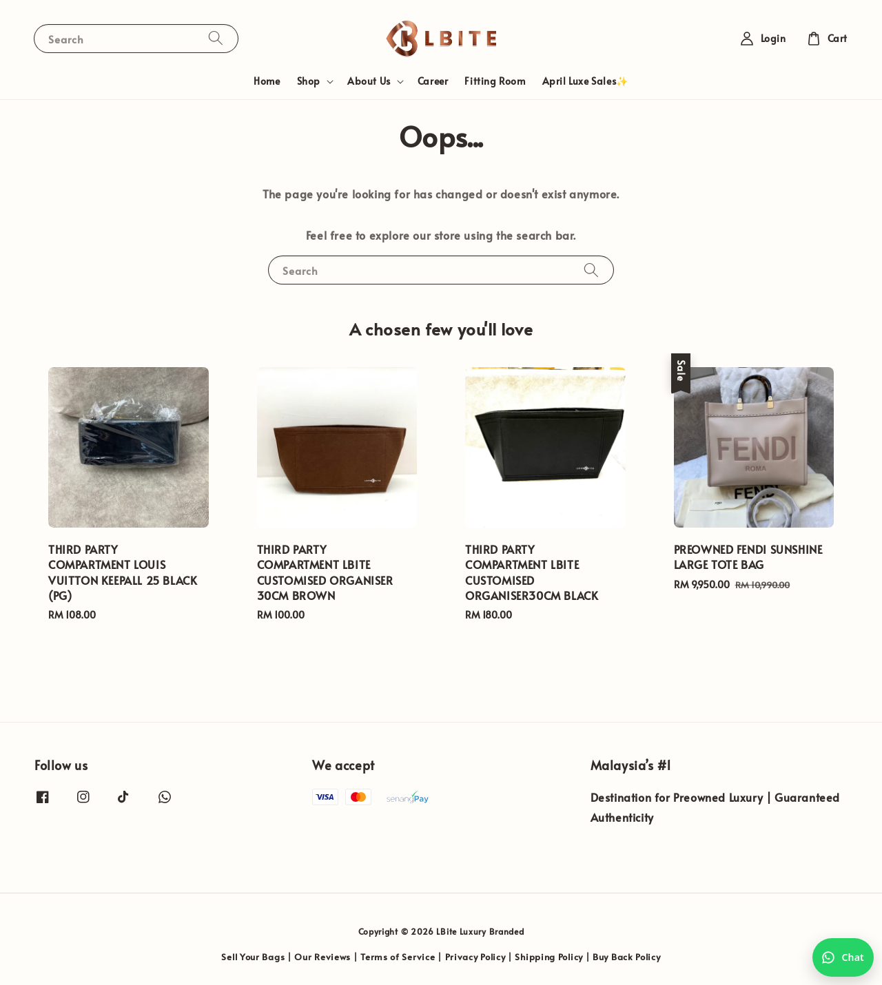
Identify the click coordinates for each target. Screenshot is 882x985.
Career (433, 80)
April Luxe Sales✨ (585, 80)
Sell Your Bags (253, 957)
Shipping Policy (549, 957)
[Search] (216, 38)
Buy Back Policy (627, 957)
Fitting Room (494, 80)
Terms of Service (397, 957)
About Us (369, 81)
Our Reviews (322, 957)
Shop (308, 81)
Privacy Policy (475, 957)
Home (267, 80)
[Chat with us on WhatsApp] (843, 957)
